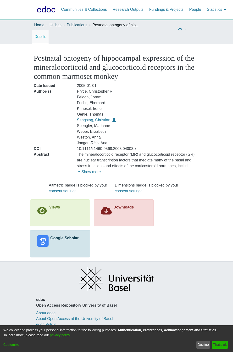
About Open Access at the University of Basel (74, 319)
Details (40, 37)
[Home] (45, 9)
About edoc (45, 313)
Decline (203, 345)
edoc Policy (46, 324)
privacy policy (60, 335)
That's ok (220, 345)
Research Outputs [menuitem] (128, 9)
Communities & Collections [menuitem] (84, 9)
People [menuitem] (195, 9)
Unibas (55, 25)
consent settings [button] (63, 191)
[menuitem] (216, 9)
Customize (11, 345)
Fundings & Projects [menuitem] (166, 9)
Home (39, 25)
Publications (77, 25)
